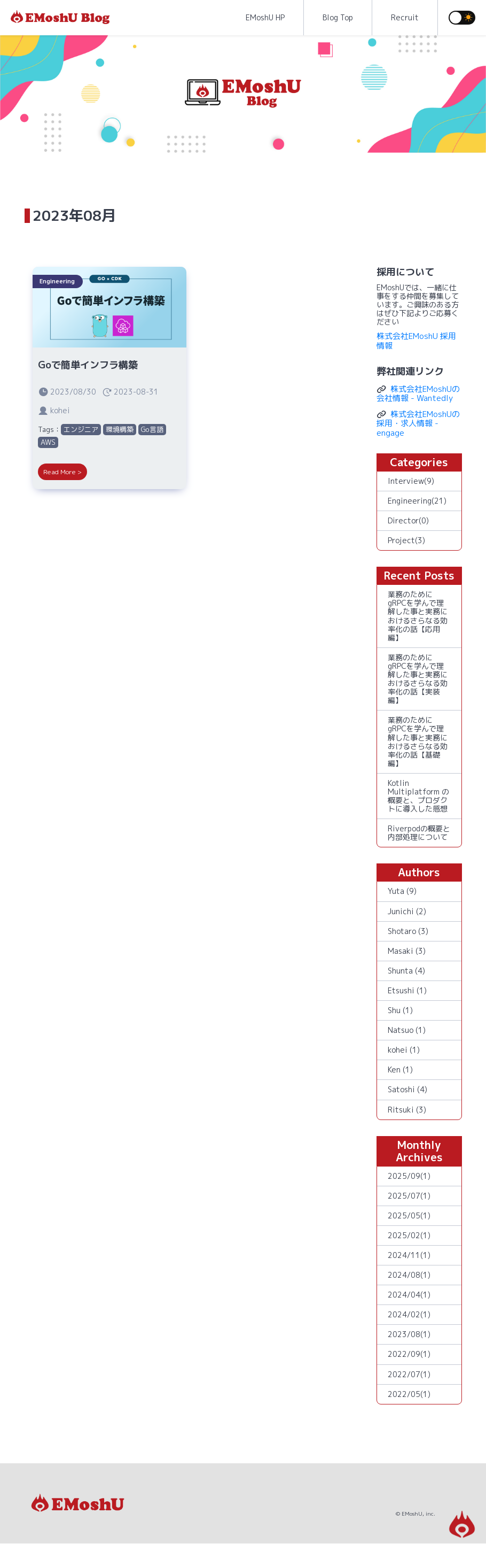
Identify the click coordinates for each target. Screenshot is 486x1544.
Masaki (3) (407, 951)
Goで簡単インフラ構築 (88, 365)
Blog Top (338, 17)
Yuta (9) (402, 891)
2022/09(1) (409, 1354)
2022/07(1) (409, 1374)
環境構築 (120, 429)
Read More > (62, 471)
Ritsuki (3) (407, 1110)
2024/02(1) (409, 1314)
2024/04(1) (409, 1295)
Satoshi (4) (407, 1089)
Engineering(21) (417, 501)
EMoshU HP (265, 17)
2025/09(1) (409, 1176)
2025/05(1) (409, 1215)
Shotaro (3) (408, 931)
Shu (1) (400, 1010)
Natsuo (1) (407, 1030)
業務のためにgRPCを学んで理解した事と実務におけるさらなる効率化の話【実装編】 (418, 678)
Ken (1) (400, 1069)
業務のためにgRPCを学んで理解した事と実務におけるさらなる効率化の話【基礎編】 (418, 741)
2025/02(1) (409, 1235)
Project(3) (406, 540)
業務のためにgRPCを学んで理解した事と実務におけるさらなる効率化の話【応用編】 (418, 615)
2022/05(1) (409, 1394)
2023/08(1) (409, 1334)
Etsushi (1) (407, 990)
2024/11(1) (409, 1255)
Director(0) (408, 520)
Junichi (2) (407, 911)
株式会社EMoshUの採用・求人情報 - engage (418, 423)
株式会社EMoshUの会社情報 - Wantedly (418, 393)
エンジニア (81, 429)
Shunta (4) (406, 971)
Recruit (405, 17)
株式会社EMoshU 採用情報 (416, 340)
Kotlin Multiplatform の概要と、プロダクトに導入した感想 (418, 796)
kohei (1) (404, 1050)
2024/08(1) (409, 1275)
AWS (48, 442)
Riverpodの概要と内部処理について (419, 832)
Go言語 (152, 429)
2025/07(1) (409, 1196)
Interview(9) (411, 481)
